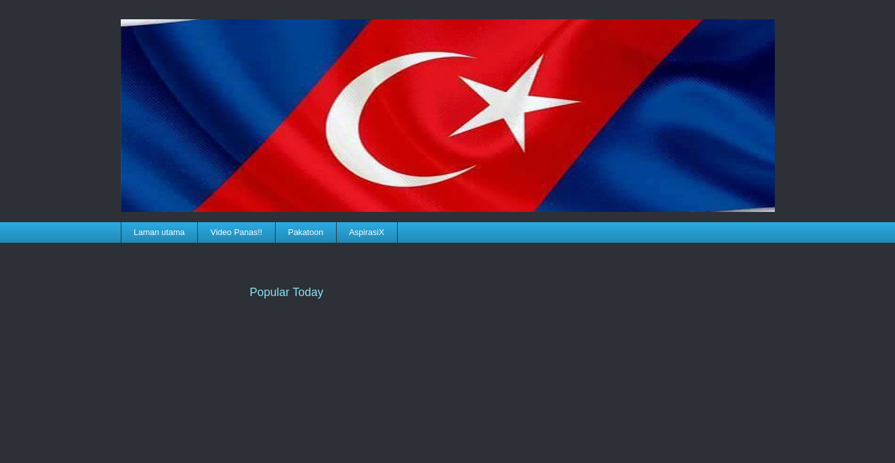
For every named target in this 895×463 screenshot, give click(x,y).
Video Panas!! (237, 232)
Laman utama (159, 232)
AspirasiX (366, 232)
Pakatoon (305, 232)
